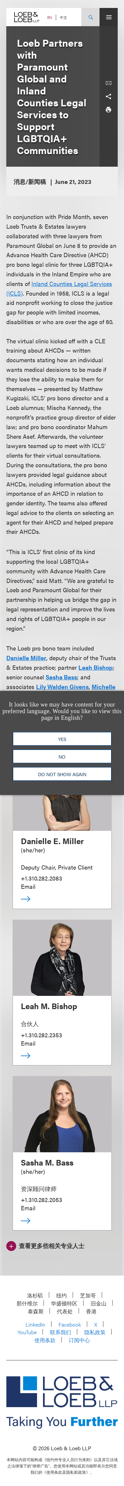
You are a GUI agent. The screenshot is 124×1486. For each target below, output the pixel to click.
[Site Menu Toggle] (109, 17)
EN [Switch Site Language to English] (49, 17)
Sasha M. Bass (47, 1162)
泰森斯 (36, 1311)
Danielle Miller (26, 658)
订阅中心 (79, 1340)
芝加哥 (88, 1295)
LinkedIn (35, 1324)
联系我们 (60, 1332)
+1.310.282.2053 (41, 1199)
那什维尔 (27, 1303)
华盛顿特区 (64, 1303)
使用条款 (45, 1340)
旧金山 (98, 1303)
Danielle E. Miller (52, 840)
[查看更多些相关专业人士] (45, 1245)
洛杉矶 (35, 1295)
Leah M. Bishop (49, 1005)
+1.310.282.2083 (41, 878)
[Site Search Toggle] (90, 17)
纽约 (61, 1295)
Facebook (70, 1324)
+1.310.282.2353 (41, 1035)
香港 (91, 1311)
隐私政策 (94, 1332)
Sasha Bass (61, 677)
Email (28, 886)
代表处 (65, 1311)
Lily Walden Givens (62, 686)
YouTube (27, 1332)
